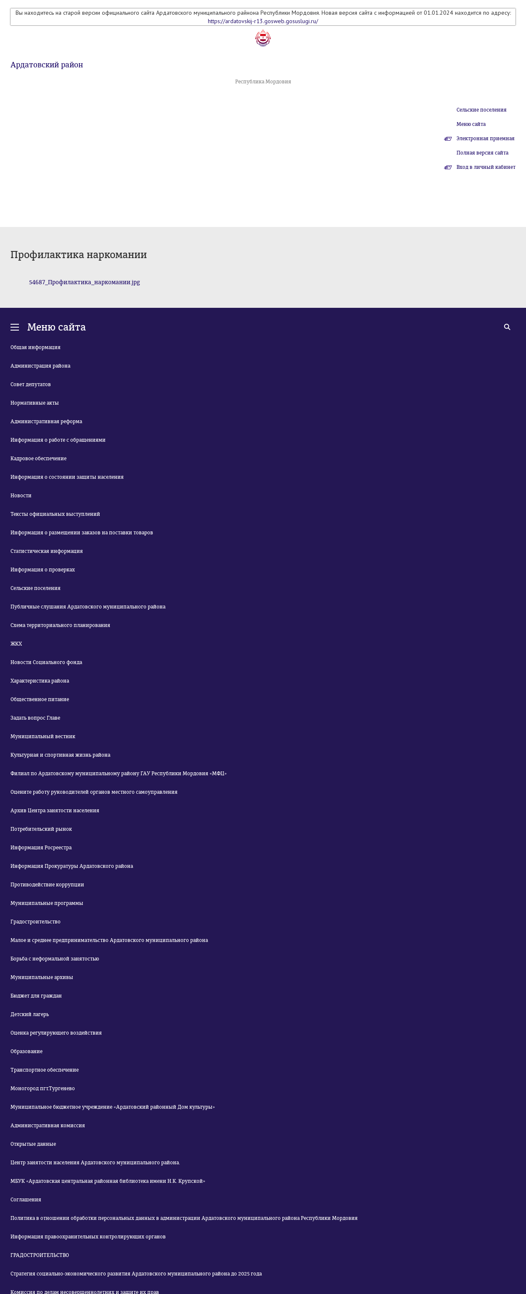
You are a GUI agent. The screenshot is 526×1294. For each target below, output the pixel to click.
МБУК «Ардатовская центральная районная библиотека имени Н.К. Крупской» (108, 1181)
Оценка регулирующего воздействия (56, 1033)
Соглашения (26, 1200)
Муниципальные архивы (42, 977)
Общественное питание (40, 699)
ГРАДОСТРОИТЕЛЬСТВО (40, 1255)
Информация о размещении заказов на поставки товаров (82, 533)
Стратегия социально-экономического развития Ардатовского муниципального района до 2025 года (136, 1274)
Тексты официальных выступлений (55, 514)
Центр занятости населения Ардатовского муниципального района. (95, 1163)
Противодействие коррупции (47, 885)
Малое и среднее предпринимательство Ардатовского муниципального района (109, 940)
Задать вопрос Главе (35, 718)
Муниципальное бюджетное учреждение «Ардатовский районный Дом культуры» (113, 1107)
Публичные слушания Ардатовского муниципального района (88, 607)
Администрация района (40, 366)
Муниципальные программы (47, 903)
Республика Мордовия (263, 82)
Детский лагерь (30, 1014)
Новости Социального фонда (46, 662)
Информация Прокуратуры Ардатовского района (72, 866)
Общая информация (36, 347)
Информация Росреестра (41, 848)
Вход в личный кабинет (486, 167)
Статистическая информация (47, 551)
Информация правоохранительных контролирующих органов (88, 1237)
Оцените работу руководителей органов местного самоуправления (94, 792)
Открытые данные (33, 1144)
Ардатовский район (47, 64)
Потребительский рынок (41, 829)
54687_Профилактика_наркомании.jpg (84, 282)
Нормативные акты (35, 403)
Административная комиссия (48, 1126)
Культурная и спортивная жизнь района (60, 755)
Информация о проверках (43, 570)
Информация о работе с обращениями (58, 440)
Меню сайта (471, 124)
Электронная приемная (486, 138)
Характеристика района (40, 681)
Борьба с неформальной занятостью (55, 959)
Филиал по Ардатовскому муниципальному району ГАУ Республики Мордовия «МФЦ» (119, 773)
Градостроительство (36, 922)
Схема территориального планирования (60, 625)
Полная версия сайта (482, 153)
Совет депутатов (31, 384)
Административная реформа (46, 421)
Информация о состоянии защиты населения (67, 477)
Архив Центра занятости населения (55, 811)
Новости (21, 496)
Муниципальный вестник (43, 736)
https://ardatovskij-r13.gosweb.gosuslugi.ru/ (263, 21)
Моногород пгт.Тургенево (43, 1088)
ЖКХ (16, 644)
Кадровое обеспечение (38, 459)
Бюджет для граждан (36, 996)
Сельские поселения (482, 110)
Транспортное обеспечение (45, 1070)
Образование (27, 1051)
